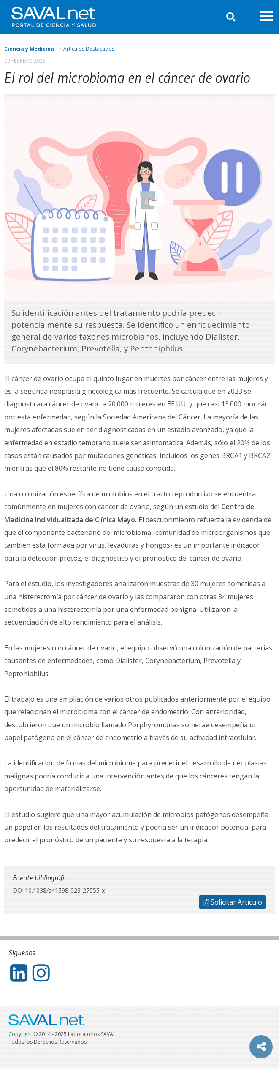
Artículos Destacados (88, 48)
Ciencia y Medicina (29, 48)
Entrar (247, 16)
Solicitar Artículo (232, 902)
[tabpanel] (139, 200)
